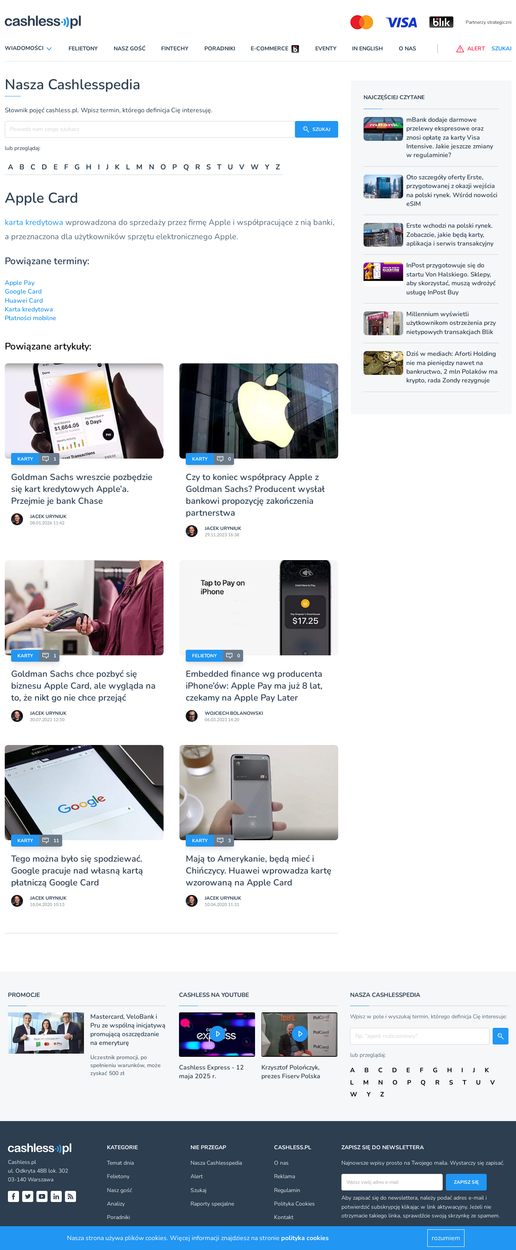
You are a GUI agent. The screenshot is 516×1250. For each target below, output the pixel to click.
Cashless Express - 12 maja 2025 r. (211, 1072)
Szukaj (198, 1190)
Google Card (23, 291)
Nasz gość (130, 48)
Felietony (83, 48)
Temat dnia (120, 1163)
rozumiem (446, 1238)
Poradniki (219, 48)
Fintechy (175, 48)
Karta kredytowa (29, 309)
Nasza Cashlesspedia (216, 1163)
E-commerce (269, 48)
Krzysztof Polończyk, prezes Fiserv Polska (290, 1072)
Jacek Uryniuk (48, 516)
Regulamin (287, 1190)
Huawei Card (24, 300)
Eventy (326, 48)
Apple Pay (19, 282)
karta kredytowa (34, 222)
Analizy (116, 1204)
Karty (25, 459)
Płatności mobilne (30, 318)
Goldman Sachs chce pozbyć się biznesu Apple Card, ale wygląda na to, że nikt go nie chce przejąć (83, 686)
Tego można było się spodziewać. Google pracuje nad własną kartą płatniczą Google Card (77, 871)
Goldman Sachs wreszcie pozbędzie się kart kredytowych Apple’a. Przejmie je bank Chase (81, 489)
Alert (196, 1176)
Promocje (24, 995)
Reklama (284, 1176)
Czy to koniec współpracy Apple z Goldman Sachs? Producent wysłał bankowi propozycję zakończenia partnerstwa (255, 495)
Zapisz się (466, 1182)
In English (367, 48)
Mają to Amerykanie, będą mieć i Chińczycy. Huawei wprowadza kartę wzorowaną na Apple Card (258, 871)
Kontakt (283, 1217)
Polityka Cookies (294, 1204)
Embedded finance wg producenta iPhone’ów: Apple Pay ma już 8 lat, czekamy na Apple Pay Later (254, 686)
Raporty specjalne (212, 1204)
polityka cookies (305, 1238)
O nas (407, 48)
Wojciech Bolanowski (234, 713)
